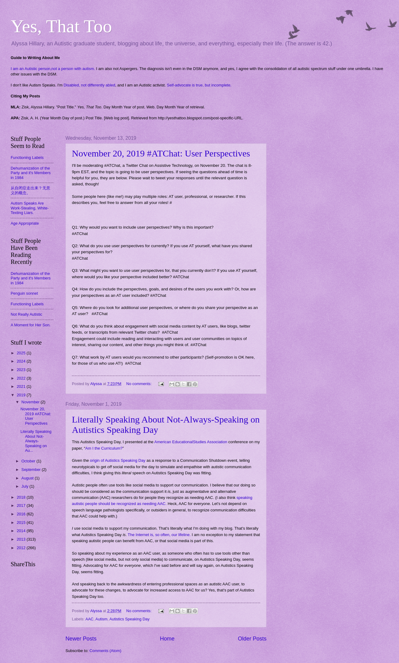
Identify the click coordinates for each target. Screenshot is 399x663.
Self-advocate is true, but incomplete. (199, 85)
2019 (21, 395)
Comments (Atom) (105, 650)
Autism (101, 619)
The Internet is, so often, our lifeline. (159, 534)
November (31, 402)
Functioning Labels (27, 157)
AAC (89, 619)
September (31, 469)
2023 (21, 369)
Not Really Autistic (26, 314)
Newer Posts (81, 639)
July (25, 486)
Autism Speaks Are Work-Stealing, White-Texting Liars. (30, 208)
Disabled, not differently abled (89, 85)
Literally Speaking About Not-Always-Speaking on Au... (35, 441)
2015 (21, 522)
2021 (21, 386)
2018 (21, 497)
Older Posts (252, 639)
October (28, 461)
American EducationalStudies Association (190, 442)
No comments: (139, 383)
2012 (21, 547)
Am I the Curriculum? (103, 448)
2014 (21, 530)
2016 (21, 514)
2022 (21, 378)
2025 (21, 353)
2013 (21, 539)
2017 (21, 505)
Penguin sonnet (24, 293)
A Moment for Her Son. (31, 325)
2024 (21, 361)
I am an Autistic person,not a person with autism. (53, 68)
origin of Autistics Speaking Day (117, 460)
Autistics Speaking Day (129, 619)
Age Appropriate (25, 223)
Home (167, 639)
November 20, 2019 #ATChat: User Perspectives (161, 153)
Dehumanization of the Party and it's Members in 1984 (31, 173)
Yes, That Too (61, 26)
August (28, 478)
